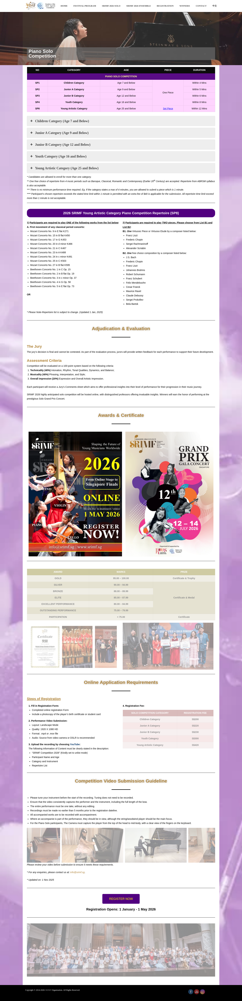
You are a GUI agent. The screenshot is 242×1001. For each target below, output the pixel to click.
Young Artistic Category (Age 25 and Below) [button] (64, 168)
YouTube (75, 744)
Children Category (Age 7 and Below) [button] (59, 121)
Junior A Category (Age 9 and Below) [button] (59, 132)
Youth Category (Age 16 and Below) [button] (58, 156)
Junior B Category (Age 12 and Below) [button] (60, 144)
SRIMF (48, 990)
